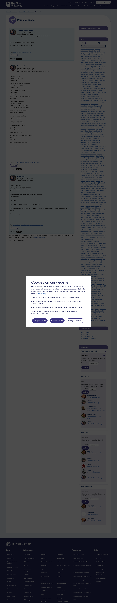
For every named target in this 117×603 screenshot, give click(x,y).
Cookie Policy (41, 294)
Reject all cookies (57, 321)
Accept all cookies (40, 321)
